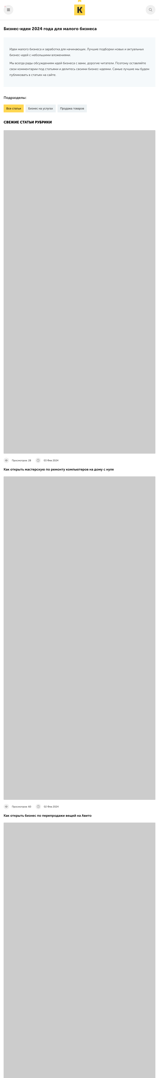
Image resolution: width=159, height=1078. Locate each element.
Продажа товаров (72, 108)
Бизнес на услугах (40, 108)
